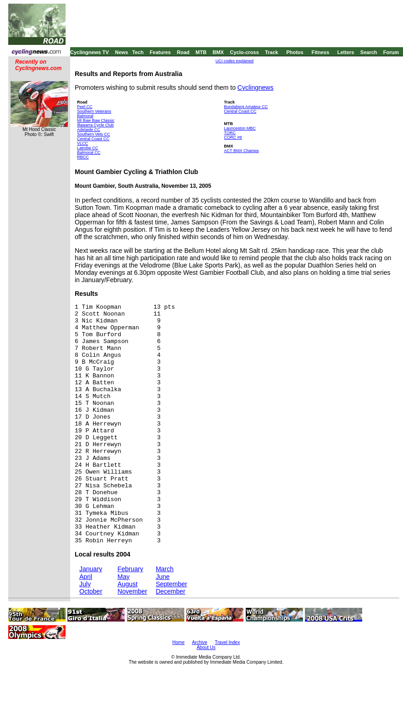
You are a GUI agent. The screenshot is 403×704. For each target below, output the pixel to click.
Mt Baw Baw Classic (96, 120)
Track (271, 52)
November (132, 591)
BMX (218, 52)
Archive (199, 642)
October (90, 591)
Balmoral (85, 116)
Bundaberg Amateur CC (246, 106)
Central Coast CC (93, 138)
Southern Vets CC (93, 134)
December (171, 591)
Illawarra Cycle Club (95, 125)
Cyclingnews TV (89, 52)
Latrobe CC (87, 148)
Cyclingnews (255, 87)
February (130, 569)
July (85, 584)
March (165, 569)
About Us (206, 647)
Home (178, 642)
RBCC (83, 157)
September (171, 584)
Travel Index (227, 642)
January (90, 569)
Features (160, 52)
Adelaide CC (88, 129)
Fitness (320, 52)
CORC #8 (233, 137)
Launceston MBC (240, 128)
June (163, 576)
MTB (201, 52)
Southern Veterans (94, 111)
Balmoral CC (88, 152)
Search (368, 52)
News (121, 52)
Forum (391, 52)
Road (183, 52)
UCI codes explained (234, 61)
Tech (138, 52)
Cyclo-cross (244, 52)
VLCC (82, 143)
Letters (345, 52)
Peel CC (85, 106)
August (127, 584)
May (123, 576)
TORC (230, 133)
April (85, 576)
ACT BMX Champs (241, 150)
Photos (294, 52)
